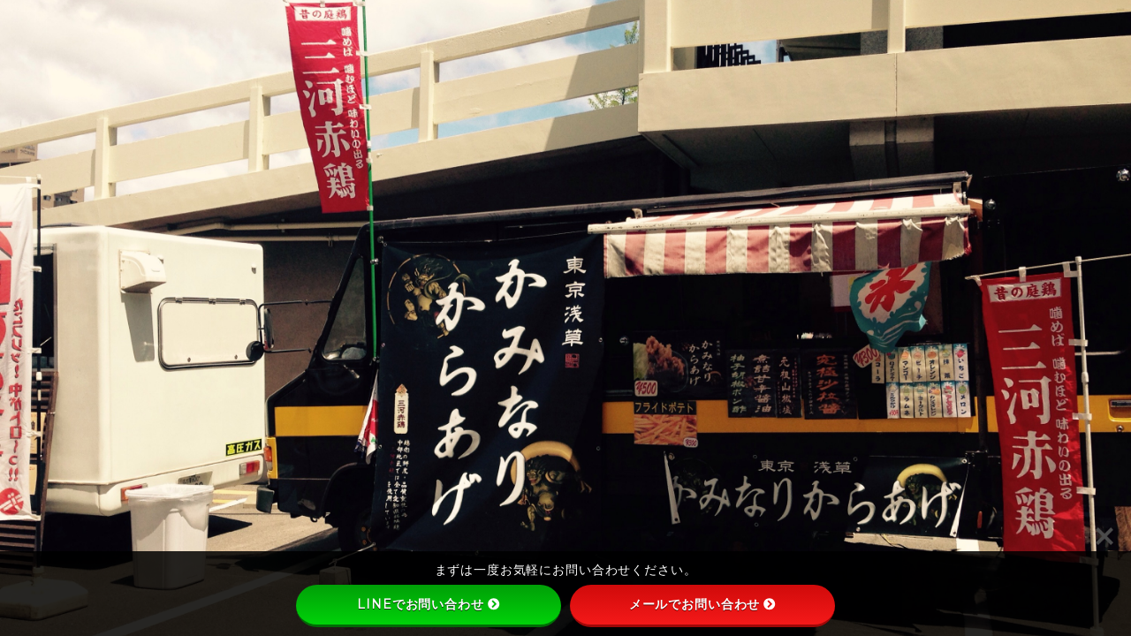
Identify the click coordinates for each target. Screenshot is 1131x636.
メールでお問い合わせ (703, 604)
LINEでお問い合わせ (428, 604)
